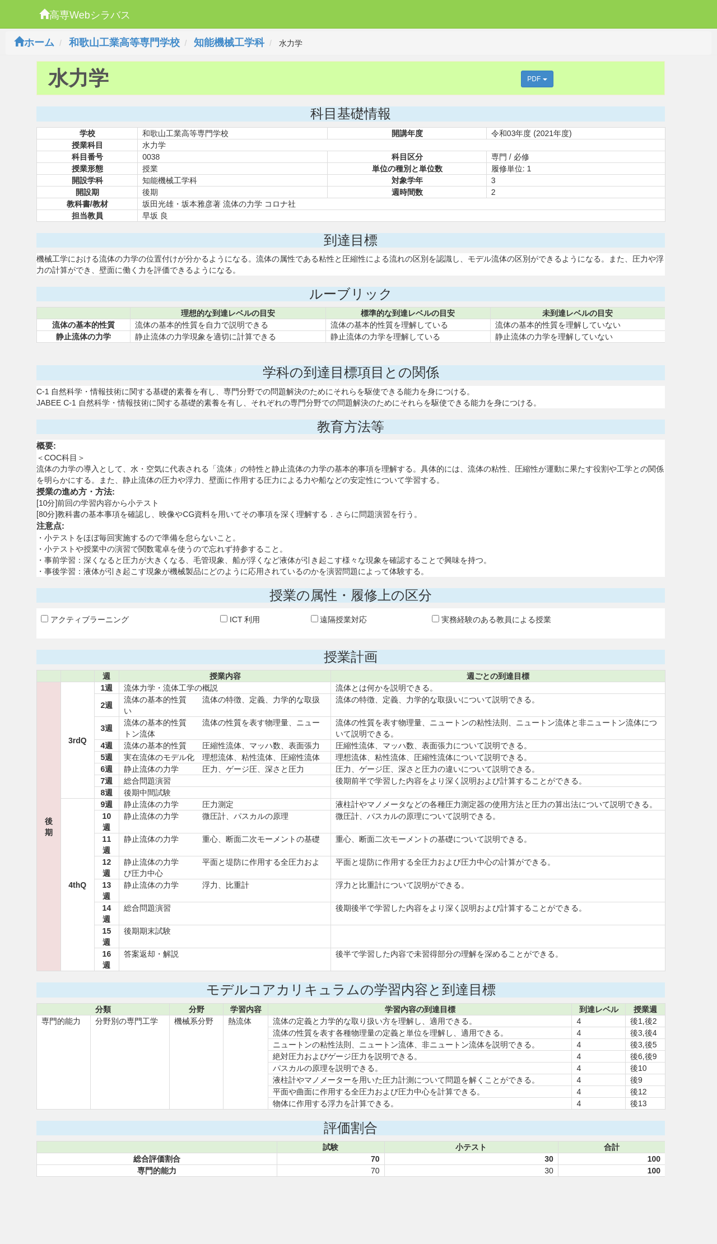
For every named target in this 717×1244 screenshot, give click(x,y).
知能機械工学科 (229, 42)
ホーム (34, 42)
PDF (537, 79)
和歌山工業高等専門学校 (124, 42)
